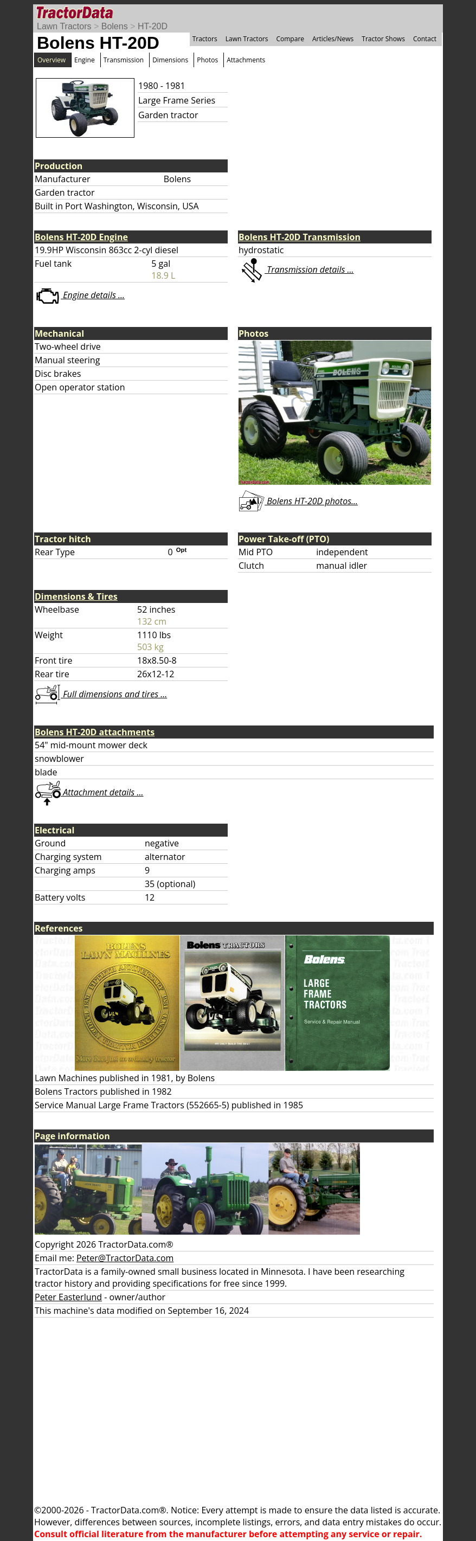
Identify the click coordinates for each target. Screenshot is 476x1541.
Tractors (204, 38)
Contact (424, 38)
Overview (51, 60)
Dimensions (170, 60)
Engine (84, 60)
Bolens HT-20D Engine (81, 237)
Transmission (124, 60)
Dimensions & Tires (76, 596)
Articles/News (332, 38)
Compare (290, 38)
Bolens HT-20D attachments (95, 732)
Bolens (114, 26)
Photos (207, 60)
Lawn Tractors (64, 26)
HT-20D (153, 26)
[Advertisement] (238, 1411)
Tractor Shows (383, 38)
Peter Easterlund (68, 1297)
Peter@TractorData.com (124, 1258)
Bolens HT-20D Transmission (300, 237)
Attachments (246, 60)
